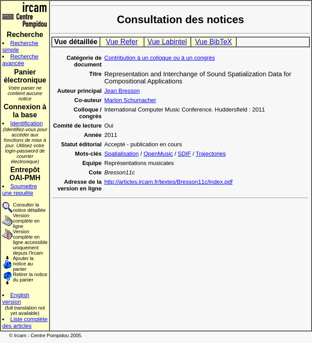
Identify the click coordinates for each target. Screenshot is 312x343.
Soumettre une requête (19, 189)
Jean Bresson (122, 90)
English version (15, 298)
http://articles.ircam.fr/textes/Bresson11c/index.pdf (168, 181)
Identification (26, 123)
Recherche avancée (20, 59)
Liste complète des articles (25, 322)
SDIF (184, 153)
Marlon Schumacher (130, 100)
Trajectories (211, 153)
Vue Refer (122, 41)
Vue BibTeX (213, 41)
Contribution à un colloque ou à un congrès (159, 57)
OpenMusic (158, 153)
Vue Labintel (167, 41)
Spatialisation (121, 153)
